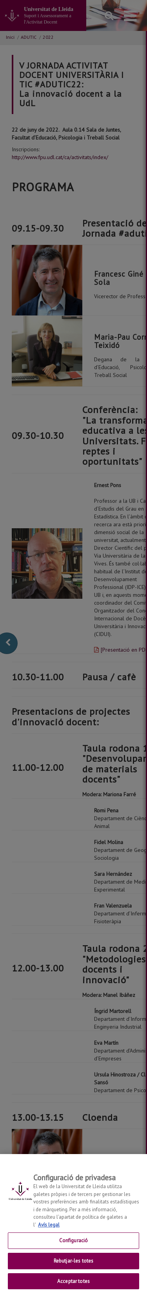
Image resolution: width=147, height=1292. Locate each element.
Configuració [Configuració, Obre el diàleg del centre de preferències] (73, 1244)
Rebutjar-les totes (73, 1265)
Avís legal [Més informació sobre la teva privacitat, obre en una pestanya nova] (49, 1229)
